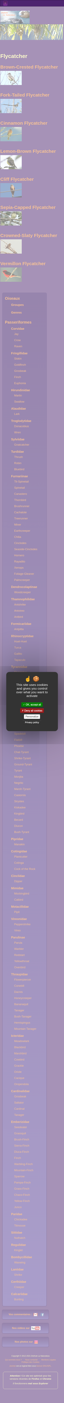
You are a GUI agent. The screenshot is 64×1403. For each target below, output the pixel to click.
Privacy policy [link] (32, 722)
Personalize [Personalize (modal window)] (32, 716)
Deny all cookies (32, 710)
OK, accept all (32, 704)
